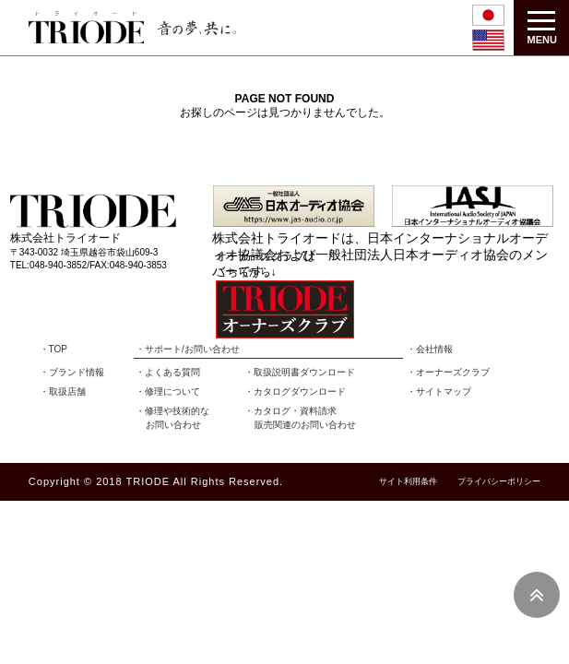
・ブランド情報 (72, 372)
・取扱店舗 (63, 391)
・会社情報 (430, 349)
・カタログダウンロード (295, 391)
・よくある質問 (168, 372)
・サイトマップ (439, 391)
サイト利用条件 (408, 482)
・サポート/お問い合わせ (188, 349)
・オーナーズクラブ (448, 372)
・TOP (53, 349)
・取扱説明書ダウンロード (299, 372)
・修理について (168, 391)
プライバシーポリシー (498, 482)
